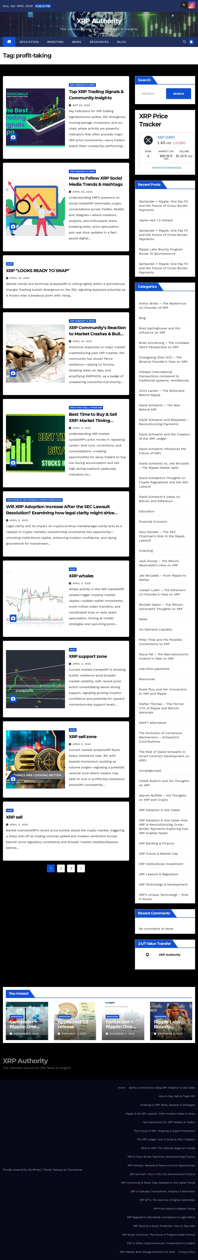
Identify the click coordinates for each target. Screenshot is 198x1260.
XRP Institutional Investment (161, 864)
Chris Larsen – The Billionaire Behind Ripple (162, 393)
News (76, 42)
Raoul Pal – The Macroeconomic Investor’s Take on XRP (164, 656)
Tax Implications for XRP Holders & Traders (169, 1122)
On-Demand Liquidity (155, 629)
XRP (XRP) (166, 137)
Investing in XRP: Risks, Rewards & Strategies (167, 1104)
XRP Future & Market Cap (158, 853)
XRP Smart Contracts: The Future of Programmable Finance (158, 1234)
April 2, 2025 (82, 744)
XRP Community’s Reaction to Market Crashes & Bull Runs (97, 334)
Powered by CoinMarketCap (166, 167)
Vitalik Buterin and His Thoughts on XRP (164, 783)
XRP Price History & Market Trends (174, 1208)
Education (29, 42)
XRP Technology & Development (163, 884)
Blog (121, 42)
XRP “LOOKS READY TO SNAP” (37, 270)
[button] (184, 42)
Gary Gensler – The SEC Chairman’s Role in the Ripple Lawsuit (162, 536)
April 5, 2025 (19, 520)
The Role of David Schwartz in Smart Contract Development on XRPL (164, 756)
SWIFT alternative (152, 723)
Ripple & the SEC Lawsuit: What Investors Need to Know (160, 1113)
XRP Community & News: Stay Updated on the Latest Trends (158, 1182)
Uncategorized (150, 770)
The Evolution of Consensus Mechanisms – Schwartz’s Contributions (160, 737)
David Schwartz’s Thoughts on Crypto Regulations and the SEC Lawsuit (164, 482)
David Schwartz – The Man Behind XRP (159, 407)
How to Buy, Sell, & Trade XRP (86, 407)
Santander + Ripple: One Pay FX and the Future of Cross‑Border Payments (163, 206)
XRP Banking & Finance (156, 843)
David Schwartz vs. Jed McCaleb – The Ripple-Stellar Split (164, 466)
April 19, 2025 (82, 341)
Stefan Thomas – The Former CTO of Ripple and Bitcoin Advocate (161, 708)
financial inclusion (153, 521)
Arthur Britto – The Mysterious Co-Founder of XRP (162, 306)
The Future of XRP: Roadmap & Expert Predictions (34, 500)
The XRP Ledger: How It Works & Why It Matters (166, 1139)
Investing (55, 42)
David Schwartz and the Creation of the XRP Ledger (164, 436)
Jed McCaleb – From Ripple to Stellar (162, 578)
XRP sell (14, 817)
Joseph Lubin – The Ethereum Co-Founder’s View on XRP (162, 592)
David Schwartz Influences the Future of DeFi (162, 451)
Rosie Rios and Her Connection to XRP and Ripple (163, 691)
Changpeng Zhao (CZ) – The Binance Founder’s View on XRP (163, 359)
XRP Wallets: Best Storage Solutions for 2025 (147, 1251)
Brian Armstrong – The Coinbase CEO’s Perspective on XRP (164, 345)
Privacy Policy (187, 1251)
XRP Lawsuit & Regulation (158, 874)
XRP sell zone (82, 736)
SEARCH (178, 93)
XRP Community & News (82, 85)
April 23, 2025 (20, 278)
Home (121, 1087)
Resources (99, 42)
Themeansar (74, 1169)
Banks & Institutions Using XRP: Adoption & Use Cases (162, 1087)
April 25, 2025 (82, 191)
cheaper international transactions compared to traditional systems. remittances (164, 376)
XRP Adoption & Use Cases (159, 810)
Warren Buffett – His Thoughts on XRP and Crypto (162, 798)
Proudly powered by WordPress (22, 1169)
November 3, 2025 (170, 1033)
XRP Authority (99, 21)
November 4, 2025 (74, 1033)
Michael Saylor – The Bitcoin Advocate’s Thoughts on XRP (161, 607)
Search (144, 80)
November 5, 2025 (26, 1033)
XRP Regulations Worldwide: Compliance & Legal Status (161, 1217)
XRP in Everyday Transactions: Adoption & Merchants (163, 1191)
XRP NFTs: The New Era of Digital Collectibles (167, 1200)
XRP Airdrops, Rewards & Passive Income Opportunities (161, 1165)
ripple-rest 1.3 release (156, 220)
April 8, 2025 (82, 428)
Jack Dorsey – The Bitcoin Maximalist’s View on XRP (159, 563)
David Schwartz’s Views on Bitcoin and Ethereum (159, 499)
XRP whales (81, 576)
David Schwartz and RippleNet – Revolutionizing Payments (164, 422)
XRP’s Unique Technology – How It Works (163, 897)
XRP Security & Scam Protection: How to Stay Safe (164, 1226)
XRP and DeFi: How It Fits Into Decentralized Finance (162, 1174)
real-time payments (154, 669)
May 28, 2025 (81, 105)
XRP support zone (88, 656)
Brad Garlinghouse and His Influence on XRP (159, 330)
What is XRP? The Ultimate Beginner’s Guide (168, 1148)
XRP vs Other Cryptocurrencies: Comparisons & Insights (161, 1243)
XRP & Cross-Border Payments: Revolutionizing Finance (161, 1156)
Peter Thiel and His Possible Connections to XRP (160, 642)
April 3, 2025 (82, 663)
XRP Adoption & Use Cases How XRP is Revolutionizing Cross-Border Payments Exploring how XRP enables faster (163, 826)
